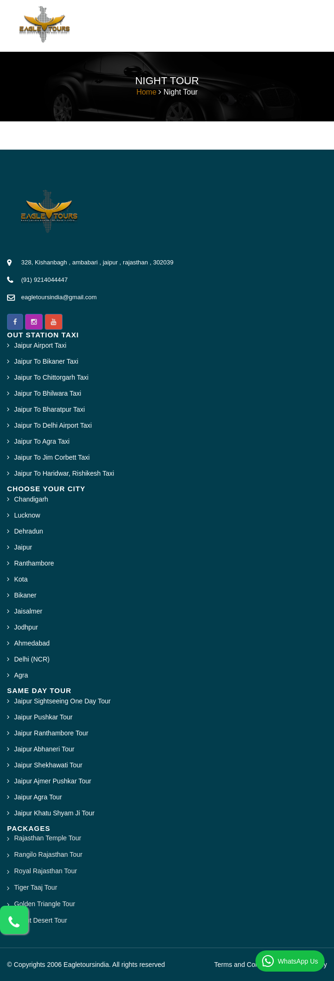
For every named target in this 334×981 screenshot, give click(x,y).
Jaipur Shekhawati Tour (48, 765)
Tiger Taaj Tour (35, 887)
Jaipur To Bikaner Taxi (46, 361)
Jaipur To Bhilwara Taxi (47, 393)
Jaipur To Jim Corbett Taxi (52, 457)
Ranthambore (34, 563)
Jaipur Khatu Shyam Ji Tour (54, 813)
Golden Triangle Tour (44, 904)
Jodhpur (26, 627)
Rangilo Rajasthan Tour (48, 854)
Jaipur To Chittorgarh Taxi (51, 377)
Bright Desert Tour (40, 920)
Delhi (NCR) (31, 659)
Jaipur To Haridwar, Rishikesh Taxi (64, 473)
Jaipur (23, 547)
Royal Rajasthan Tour (45, 871)
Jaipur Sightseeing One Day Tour (62, 701)
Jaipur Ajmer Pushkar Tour (52, 781)
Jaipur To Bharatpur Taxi (49, 409)
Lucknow (27, 515)
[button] (15, 322)
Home (146, 92)
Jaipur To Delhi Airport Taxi (53, 425)
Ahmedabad (32, 643)
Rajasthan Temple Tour (47, 838)
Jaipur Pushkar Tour (43, 717)
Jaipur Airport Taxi (40, 345)
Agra (21, 675)
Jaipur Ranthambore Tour (51, 733)
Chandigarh (31, 499)
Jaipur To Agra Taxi (42, 441)
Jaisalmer (28, 611)
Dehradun (28, 531)
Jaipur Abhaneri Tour (44, 749)
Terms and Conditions (246, 964)
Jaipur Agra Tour (38, 797)
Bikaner (25, 595)
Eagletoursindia (86, 964)
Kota (21, 579)
